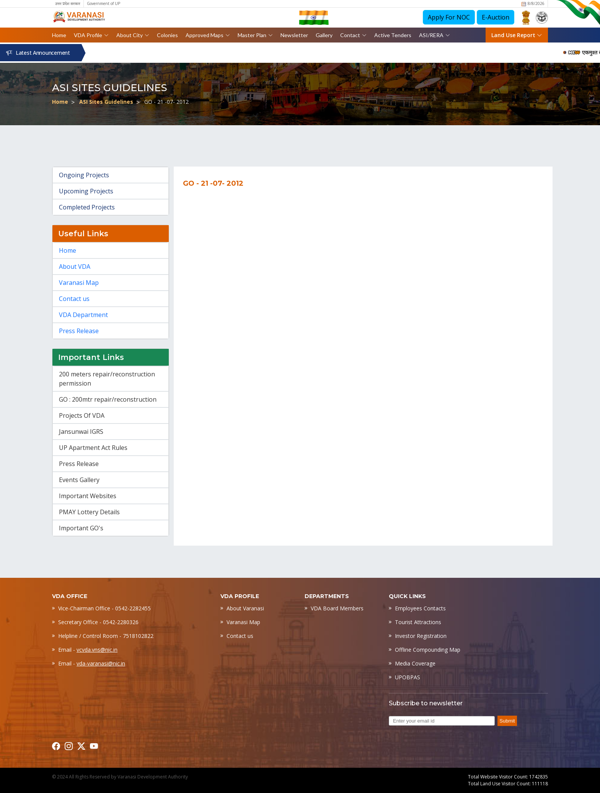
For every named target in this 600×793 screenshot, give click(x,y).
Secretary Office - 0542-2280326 (98, 622)
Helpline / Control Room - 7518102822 (105, 635)
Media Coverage (415, 663)
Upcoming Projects (86, 191)
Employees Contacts (420, 608)
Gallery (324, 35)
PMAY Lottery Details (89, 512)
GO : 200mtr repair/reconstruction (108, 399)
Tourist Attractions (418, 622)
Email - (87, 649)
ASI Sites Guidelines (106, 101)
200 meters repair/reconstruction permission (107, 379)
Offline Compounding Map (427, 649)
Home (59, 35)
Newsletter (294, 35)
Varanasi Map (79, 282)
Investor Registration (421, 635)
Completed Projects (87, 207)
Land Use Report (516, 35)
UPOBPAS (407, 677)
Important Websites (87, 496)
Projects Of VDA (81, 415)
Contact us (74, 298)
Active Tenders (392, 35)
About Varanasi (245, 608)
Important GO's (81, 528)
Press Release (79, 331)
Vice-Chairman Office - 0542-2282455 (104, 608)
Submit (507, 721)
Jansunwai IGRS (81, 431)
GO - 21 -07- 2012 (166, 101)
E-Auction (495, 17)
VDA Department (83, 315)
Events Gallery (79, 480)
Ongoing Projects (84, 175)
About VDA (74, 266)
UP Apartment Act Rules (93, 447)
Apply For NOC (449, 17)
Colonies (167, 35)
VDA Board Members (337, 608)
